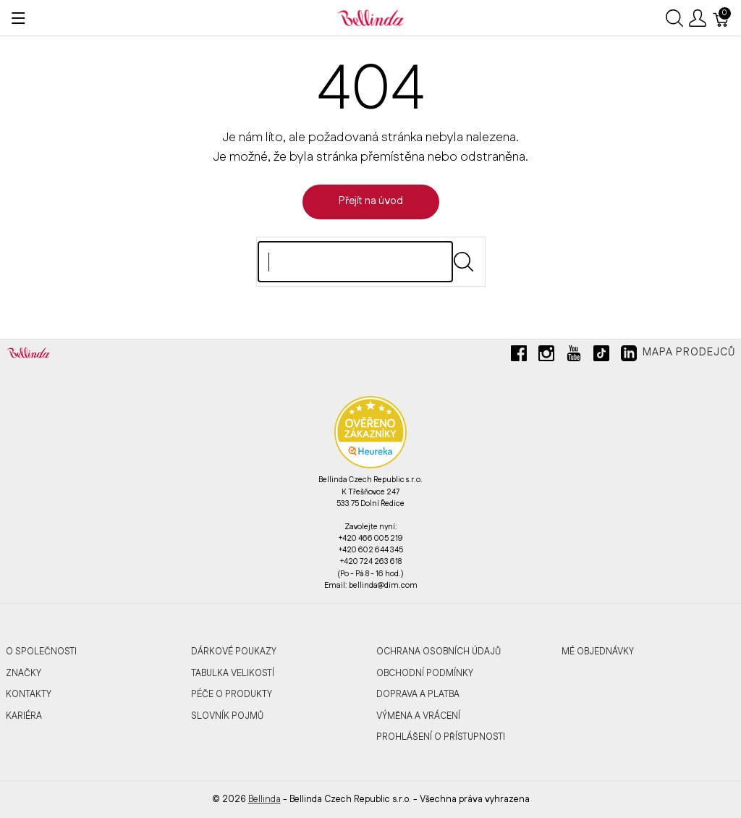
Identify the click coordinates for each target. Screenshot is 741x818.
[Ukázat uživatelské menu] (697, 18)
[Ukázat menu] (18, 18)
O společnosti (41, 651)
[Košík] (721, 18)
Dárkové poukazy (233, 651)
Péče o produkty (231, 694)
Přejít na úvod (371, 201)
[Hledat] (355, 261)
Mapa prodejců (689, 352)
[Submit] (463, 261)
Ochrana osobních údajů (438, 651)
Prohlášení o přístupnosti (440, 736)
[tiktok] (601, 359)
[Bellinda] (370, 17)
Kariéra (24, 715)
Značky (23, 673)
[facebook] (519, 359)
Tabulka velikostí (232, 673)
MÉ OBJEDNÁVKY (598, 651)
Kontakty (28, 694)
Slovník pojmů (227, 715)
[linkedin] (629, 359)
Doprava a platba (418, 694)
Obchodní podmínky (424, 673)
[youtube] (574, 359)
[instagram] (546, 359)
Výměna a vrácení (418, 715)
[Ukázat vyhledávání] (674, 18)
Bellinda (264, 799)
